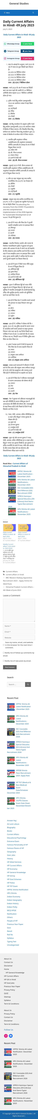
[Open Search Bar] (33, 13)
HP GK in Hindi (10, 979)
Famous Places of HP (15, 848)
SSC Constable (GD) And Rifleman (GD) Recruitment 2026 (25, 490)
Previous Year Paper (15, 924)
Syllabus (10, 938)
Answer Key (11, 820)
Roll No (10, 934)
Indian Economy (13, 896)
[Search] (28, 684)
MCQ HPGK (11, 910)
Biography (11, 827)
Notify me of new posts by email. (18, 661)
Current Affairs (12, 571)
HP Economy (12, 869)
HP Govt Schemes (14, 879)
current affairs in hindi (15, 574)
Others (10, 917)
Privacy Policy (9, 990)
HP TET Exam (12, 886)
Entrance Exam (13, 841)
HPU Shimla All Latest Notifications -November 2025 (26, 511)
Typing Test (11, 941)
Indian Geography (14, 900)
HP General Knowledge (16, 872)
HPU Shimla (12, 893)
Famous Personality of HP (17, 845)
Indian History (13, 903)
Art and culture (13, 824)
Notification (12, 914)
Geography (11, 851)
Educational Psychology (16, 838)
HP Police (11, 883)
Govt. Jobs (11, 855)
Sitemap (7, 997)
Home (6, 969)
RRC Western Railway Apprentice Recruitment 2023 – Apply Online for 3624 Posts (17, 581)
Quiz (9, 927)
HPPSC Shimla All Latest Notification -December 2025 (25, 474)
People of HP (12, 921)
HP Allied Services (14, 862)
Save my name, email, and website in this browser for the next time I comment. (19, 645)
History (10, 858)
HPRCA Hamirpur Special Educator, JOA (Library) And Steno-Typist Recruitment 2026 (21, 501)
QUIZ (6, 993)
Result (9, 931)
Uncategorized (13, 945)
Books (9, 831)
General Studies (19, 3)
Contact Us (8, 962)
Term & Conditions (11, 1004)
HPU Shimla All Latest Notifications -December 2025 (26, 482)
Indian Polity (12, 907)
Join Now (27, 44)
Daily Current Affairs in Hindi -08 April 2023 (9, 534)
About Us (7, 959)
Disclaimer (8, 966)
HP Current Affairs (14, 865)
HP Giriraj (11, 876)
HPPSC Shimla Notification (17, 889)
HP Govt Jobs (9, 983)
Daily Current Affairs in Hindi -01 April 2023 (24, 534)
